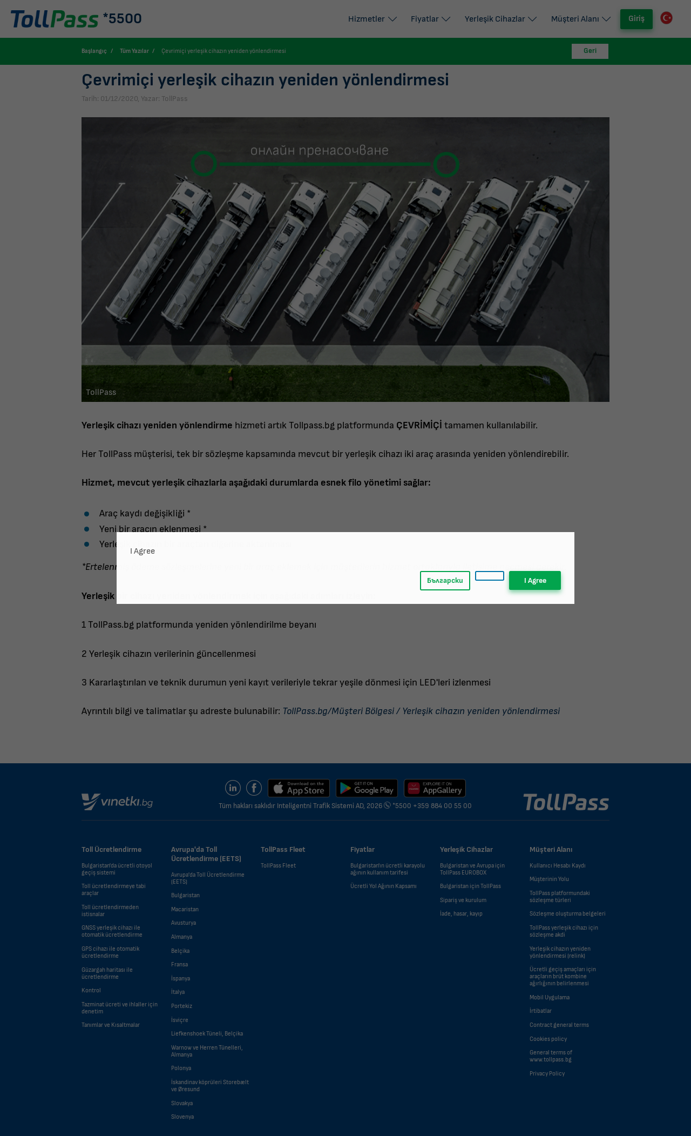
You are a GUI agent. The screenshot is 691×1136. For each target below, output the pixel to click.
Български (445, 580)
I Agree (535, 580)
